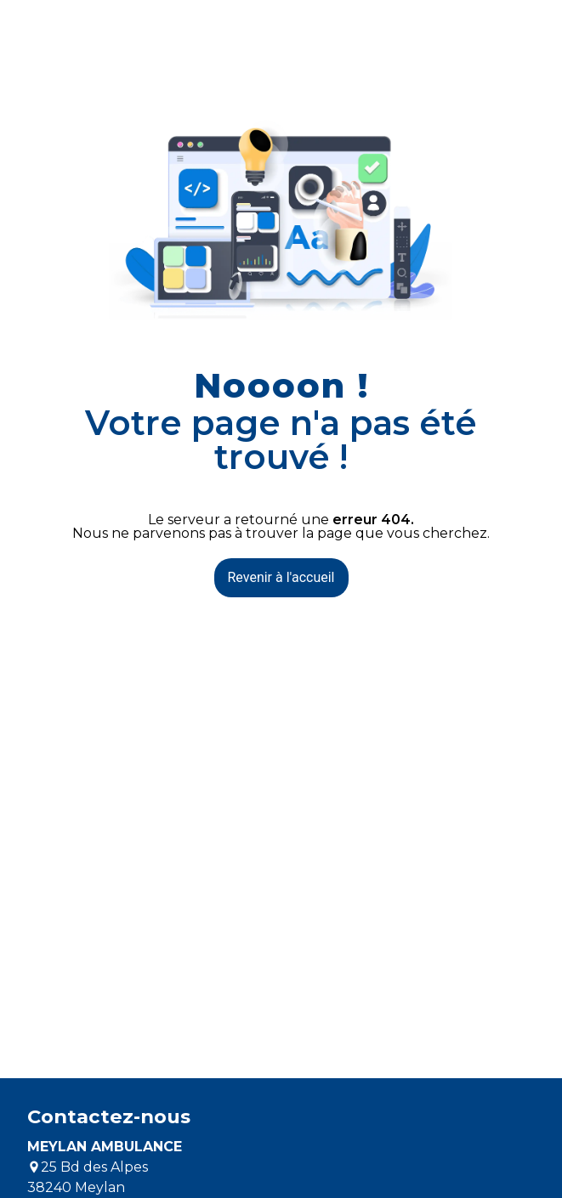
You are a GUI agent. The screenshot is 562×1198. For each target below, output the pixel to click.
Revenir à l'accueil (281, 577)
